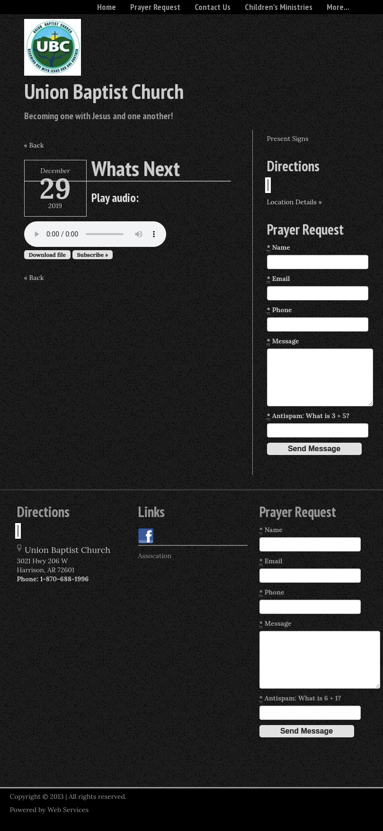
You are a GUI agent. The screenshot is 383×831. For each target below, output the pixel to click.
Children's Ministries (278, 6)
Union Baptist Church (104, 91)
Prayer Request (155, 6)
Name (278, 247)
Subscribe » (92, 254)
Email (278, 278)
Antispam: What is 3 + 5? (308, 415)
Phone (279, 310)
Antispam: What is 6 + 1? (300, 698)
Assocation (155, 555)
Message (283, 341)
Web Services (68, 809)
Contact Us (213, 6)
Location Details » (294, 202)
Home (106, 6)
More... (338, 6)
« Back (34, 145)
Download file (47, 254)
